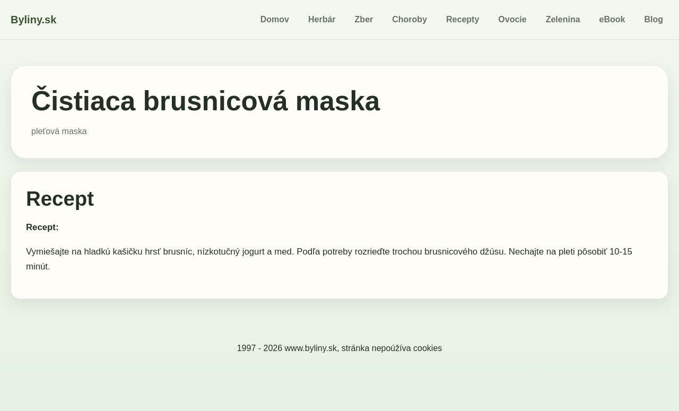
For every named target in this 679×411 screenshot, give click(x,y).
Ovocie (512, 19)
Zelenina (563, 19)
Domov (274, 19)
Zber (364, 19)
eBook (612, 19)
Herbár (322, 19)
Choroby (409, 19)
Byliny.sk (33, 19)
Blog (653, 19)
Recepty (462, 19)
